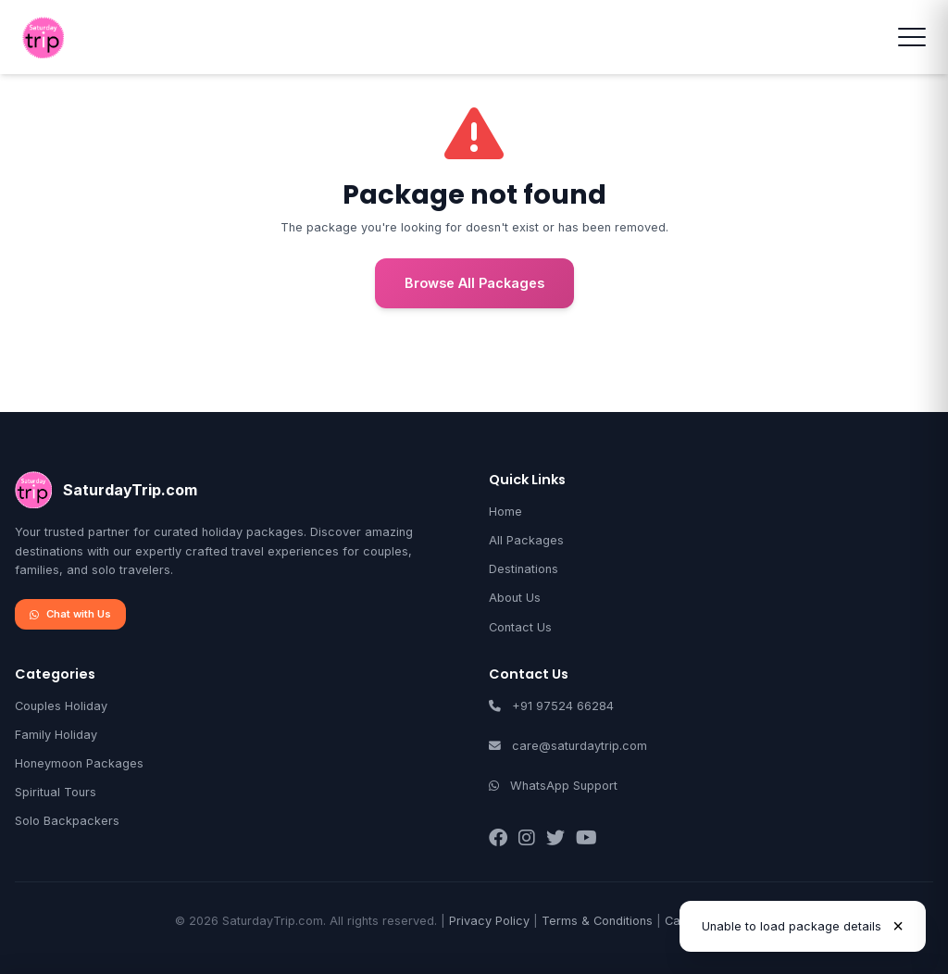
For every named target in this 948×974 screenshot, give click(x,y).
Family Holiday (56, 735)
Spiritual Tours (55, 792)
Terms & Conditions (597, 921)
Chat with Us (70, 613)
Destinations (523, 569)
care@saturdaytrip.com (579, 746)
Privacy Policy (489, 921)
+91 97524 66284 (563, 706)
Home (505, 511)
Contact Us (520, 627)
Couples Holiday (61, 706)
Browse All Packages (474, 283)
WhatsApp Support (563, 786)
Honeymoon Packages (79, 763)
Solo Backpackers (67, 821)
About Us (515, 598)
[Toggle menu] (912, 37)
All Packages (526, 540)
